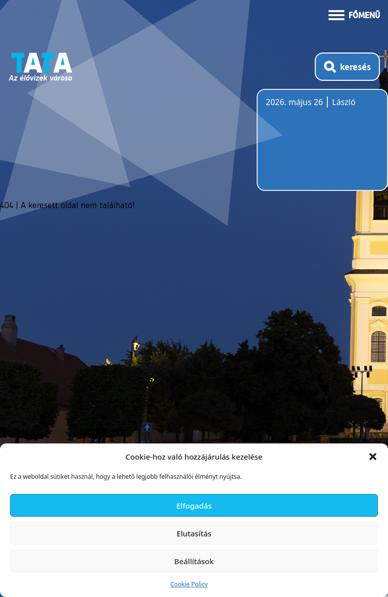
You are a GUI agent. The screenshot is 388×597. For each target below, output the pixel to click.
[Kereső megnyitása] (347, 67)
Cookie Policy (189, 584)
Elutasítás (193, 533)
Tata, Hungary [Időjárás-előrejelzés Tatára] (322, 146)
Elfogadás (194, 506)
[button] (373, 457)
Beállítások (194, 561)
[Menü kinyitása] (354, 14)
